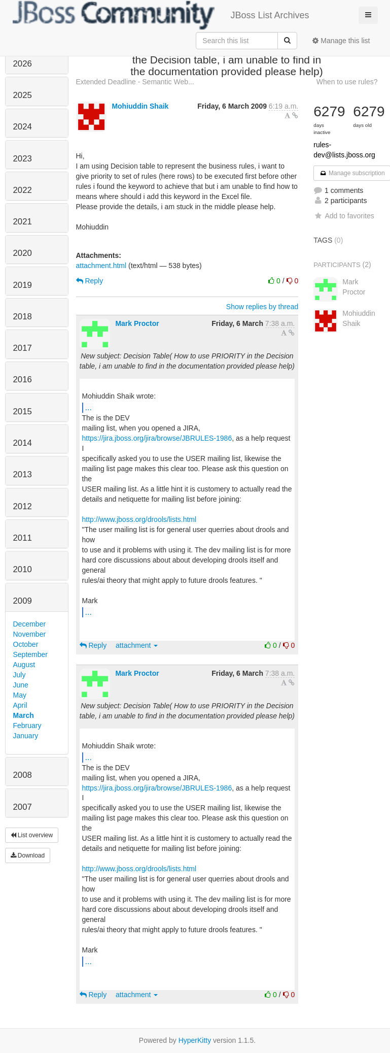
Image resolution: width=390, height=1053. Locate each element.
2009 (22, 601)
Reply (89, 281)
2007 (22, 807)
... (88, 407)
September (30, 654)
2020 (22, 253)
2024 (22, 126)
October (26, 644)
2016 (22, 379)
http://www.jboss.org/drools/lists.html (139, 519)
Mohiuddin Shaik (140, 106)
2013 (22, 474)
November (29, 634)
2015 (22, 411)
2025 (22, 95)
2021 (22, 221)
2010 (22, 569)
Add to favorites (343, 216)
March (23, 715)
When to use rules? (347, 82)
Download (28, 855)
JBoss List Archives (161, 15)
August (24, 665)
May (19, 695)
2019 (22, 285)
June (20, 685)
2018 (22, 316)
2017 (22, 348)
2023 (22, 158)
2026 (22, 64)
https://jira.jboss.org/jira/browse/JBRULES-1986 (157, 438)
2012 (22, 506)
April (20, 705)
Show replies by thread (262, 307)
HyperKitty (195, 1040)
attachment (137, 645)
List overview (32, 835)
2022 (22, 190)
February (27, 725)
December (29, 624)
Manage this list (341, 41)
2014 (22, 443)
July (19, 675)
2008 (22, 775)
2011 (22, 538)
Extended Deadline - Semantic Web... (135, 82)
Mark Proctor (137, 323)
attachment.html (101, 265)
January (26, 736)
